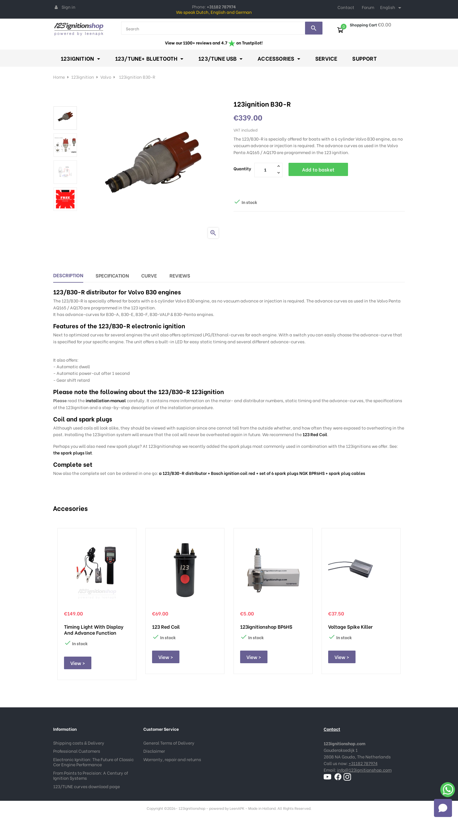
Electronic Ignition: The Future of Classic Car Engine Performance (93, 762)
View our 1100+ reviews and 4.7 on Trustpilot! (214, 42)
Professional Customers (76, 751)
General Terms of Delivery (168, 742)
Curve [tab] (149, 275)
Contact (345, 7)
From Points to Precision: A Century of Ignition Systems (90, 775)
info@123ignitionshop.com (364, 770)
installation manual (106, 400)
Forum (368, 7)
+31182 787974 (363, 763)
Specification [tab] (112, 275)
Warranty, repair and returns (172, 759)
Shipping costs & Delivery (78, 742)
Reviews (179, 275)
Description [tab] (68, 275)
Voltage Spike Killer (350, 627)
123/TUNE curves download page (86, 786)
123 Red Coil (315, 434)
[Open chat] (443, 808)
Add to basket (318, 169)
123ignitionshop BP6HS (266, 627)
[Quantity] (265, 169)
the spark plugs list (72, 452)
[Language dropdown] (392, 8)
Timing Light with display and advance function (94, 630)
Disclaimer (154, 751)
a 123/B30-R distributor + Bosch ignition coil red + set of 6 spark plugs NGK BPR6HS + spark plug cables (262, 473)
